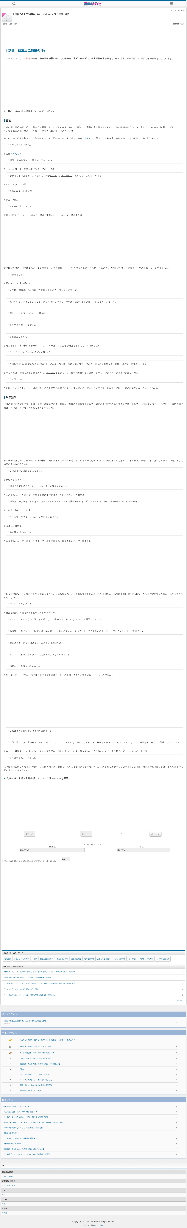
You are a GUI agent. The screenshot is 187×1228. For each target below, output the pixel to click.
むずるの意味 (89, 959)
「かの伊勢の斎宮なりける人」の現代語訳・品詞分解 (23, 1128)
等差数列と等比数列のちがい (30, 1090)
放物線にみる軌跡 (10, 1133)
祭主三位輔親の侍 (46, 959)
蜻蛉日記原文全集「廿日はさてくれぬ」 (18, 1106)
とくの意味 (132, 959)
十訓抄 (34, 959)
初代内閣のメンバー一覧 (12, 1144)
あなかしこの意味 (103, 959)
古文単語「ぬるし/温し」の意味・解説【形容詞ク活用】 (24, 1149)
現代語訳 (7, 959)
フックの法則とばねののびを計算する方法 (35, 1059)
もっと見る (180, 1000)
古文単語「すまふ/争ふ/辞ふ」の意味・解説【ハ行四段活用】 (26, 1117)
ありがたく (90, 138)
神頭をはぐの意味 (146, 959)
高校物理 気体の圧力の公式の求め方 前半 (35, 1046)
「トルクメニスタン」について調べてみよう (36, 1080)
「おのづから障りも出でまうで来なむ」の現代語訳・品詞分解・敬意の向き (47, 1040)
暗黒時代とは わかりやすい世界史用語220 (36, 1085)
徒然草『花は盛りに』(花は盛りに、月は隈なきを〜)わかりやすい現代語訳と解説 (33, 1122)
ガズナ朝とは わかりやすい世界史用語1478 (20, 1138)
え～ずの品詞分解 (162, 959)
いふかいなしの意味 (21, 959)
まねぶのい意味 (62, 959)
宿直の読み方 (76, 959)
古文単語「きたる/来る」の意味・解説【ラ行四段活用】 (40, 1064)
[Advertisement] (93, 34)
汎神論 (22, 1069)
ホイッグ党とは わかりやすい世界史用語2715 (37, 1053)
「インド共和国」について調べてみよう (34, 1074)
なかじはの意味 (119, 959)
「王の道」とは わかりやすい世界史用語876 (20, 1112)
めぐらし (15, 154)
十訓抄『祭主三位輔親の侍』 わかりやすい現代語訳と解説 (83, 1022)
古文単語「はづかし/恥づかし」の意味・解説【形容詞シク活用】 (27, 1154)
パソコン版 (98, 1225)
